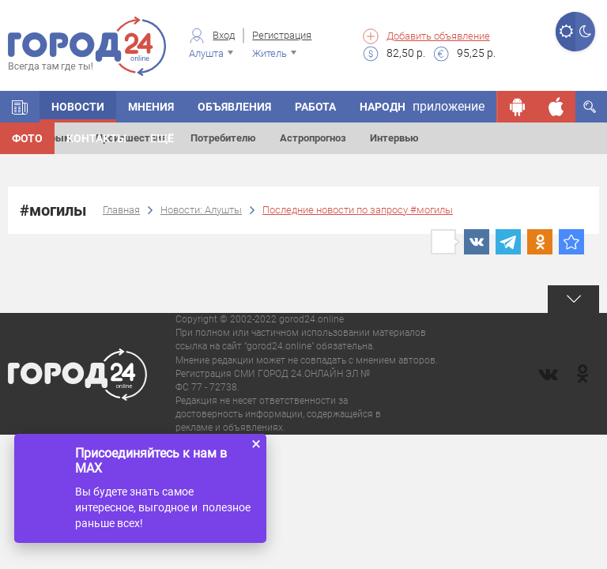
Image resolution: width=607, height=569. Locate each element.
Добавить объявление (438, 36)
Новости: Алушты (201, 210)
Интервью (394, 138)
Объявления (234, 106)
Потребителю (223, 138)
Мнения (151, 106)
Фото (27, 138)
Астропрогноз (313, 138)
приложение (448, 106)
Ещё (162, 138)
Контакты (96, 138)
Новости (77, 106)
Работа (315, 106)
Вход (224, 35)
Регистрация (281, 35)
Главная (121, 210)
